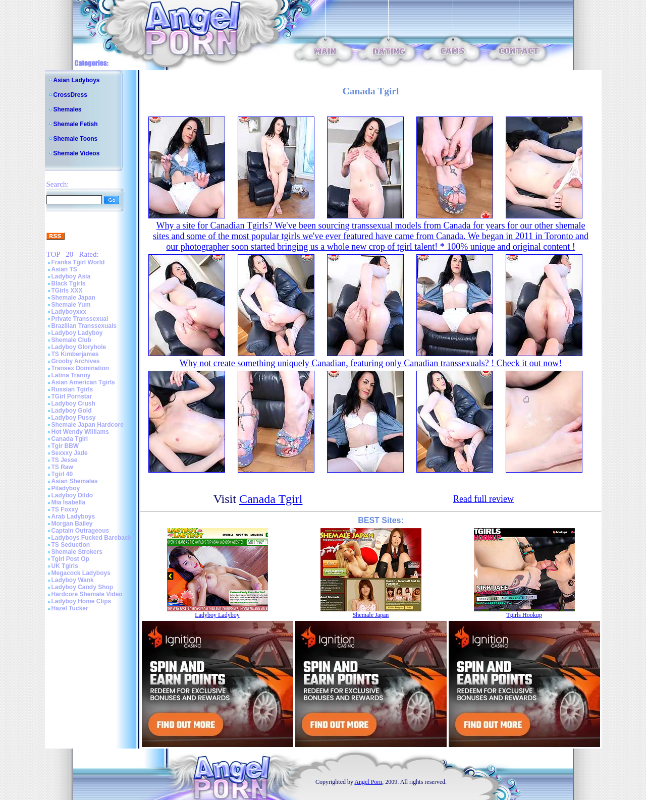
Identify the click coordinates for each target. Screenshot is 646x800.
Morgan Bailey (72, 523)
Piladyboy (65, 488)
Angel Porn (368, 781)
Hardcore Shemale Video (87, 594)
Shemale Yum (71, 304)
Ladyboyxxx (68, 311)
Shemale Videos (76, 153)
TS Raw (62, 467)
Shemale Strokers (76, 551)
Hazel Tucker (69, 608)
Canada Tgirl (69, 438)
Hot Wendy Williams (80, 431)
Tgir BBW (65, 445)
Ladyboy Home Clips (81, 601)
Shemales (67, 109)
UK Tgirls (64, 565)
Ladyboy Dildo (72, 495)
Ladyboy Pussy (73, 417)
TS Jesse (64, 460)
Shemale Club (71, 340)
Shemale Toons (75, 138)
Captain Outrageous (80, 530)
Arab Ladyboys (73, 516)
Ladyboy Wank (72, 580)
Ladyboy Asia (71, 276)
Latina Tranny (71, 375)
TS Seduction (70, 544)
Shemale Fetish (75, 124)
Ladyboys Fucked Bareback (91, 537)
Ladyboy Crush (73, 403)
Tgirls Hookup (524, 614)
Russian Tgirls (72, 389)
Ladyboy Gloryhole (78, 347)
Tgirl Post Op (70, 558)
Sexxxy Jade (69, 452)
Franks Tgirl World (78, 262)
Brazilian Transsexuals (84, 325)
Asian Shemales (74, 481)
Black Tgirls (68, 283)
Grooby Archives (75, 361)
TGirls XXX (67, 290)
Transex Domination (80, 368)
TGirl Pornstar (71, 396)
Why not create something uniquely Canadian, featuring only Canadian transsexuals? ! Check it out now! (371, 363)
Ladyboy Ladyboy (77, 332)
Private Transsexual (80, 318)
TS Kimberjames (75, 354)
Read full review (483, 499)
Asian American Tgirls (83, 382)
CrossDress (70, 94)
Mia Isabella (68, 502)
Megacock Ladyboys (81, 573)
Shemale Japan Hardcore (87, 424)
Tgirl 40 (62, 474)
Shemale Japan (73, 297)
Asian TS (64, 269)
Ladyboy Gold (71, 410)
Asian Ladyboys (76, 80)
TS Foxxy (64, 509)
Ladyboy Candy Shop (82, 587)
